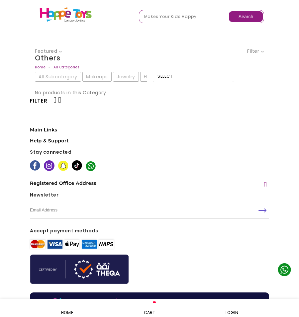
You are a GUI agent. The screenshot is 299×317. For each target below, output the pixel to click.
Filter (255, 51)
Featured (48, 51)
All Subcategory (58, 76)
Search (246, 16)
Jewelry (126, 76)
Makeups (97, 76)
